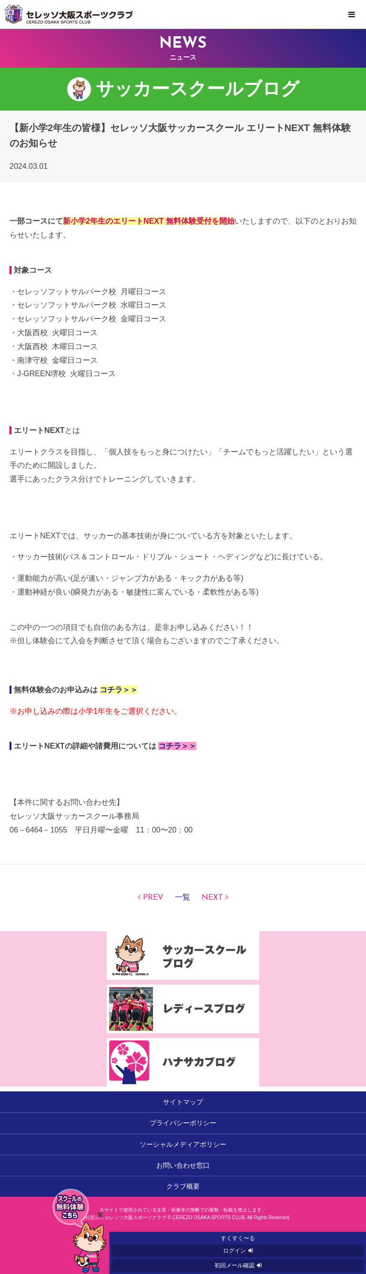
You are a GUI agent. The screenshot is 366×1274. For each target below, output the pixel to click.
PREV (153, 898)
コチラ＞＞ (119, 690)
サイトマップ (183, 1102)
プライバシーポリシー (183, 1123)
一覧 (182, 898)
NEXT (212, 898)
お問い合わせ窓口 (183, 1165)
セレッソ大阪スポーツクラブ (183, 14)
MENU (351, 15)
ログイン (234, 1250)
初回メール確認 (234, 1265)
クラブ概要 (183, 1186)
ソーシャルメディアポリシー (183, 1144)
